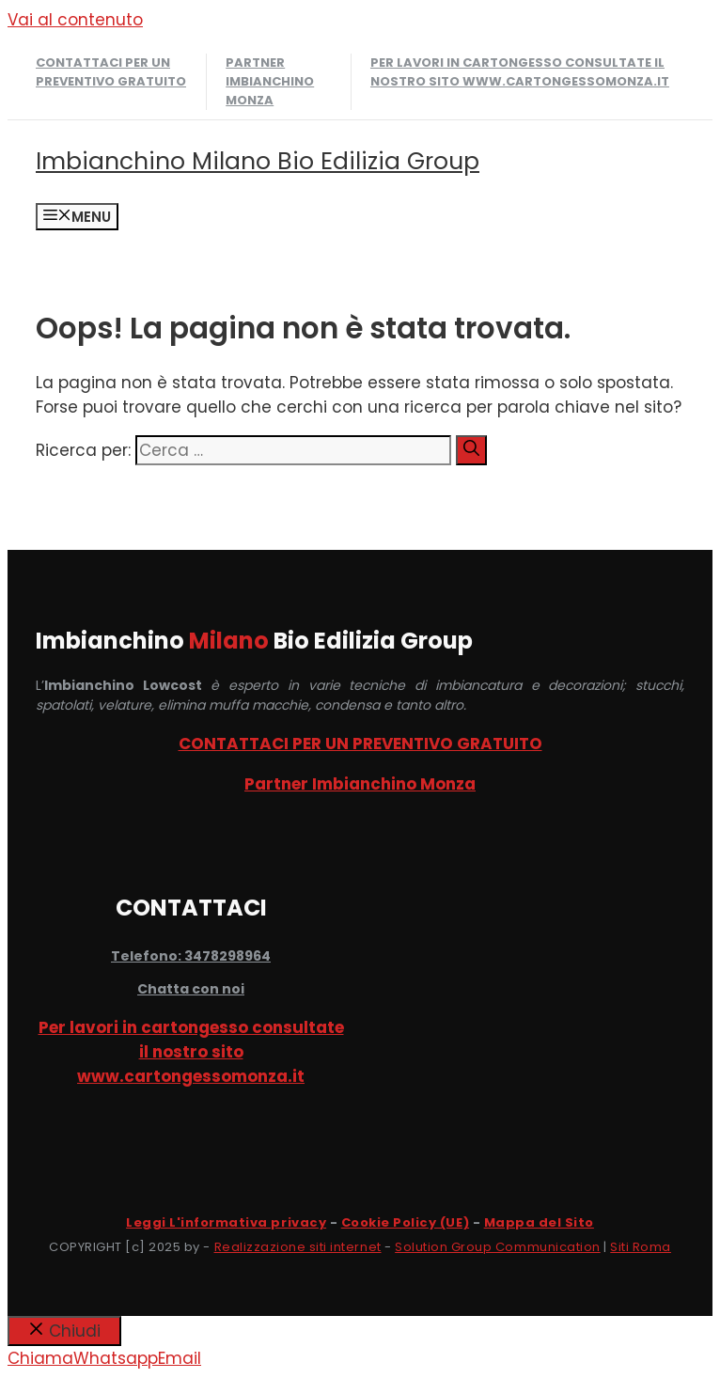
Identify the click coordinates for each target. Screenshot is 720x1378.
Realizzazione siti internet (298, 1247)
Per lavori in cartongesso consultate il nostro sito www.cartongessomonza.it (519, 72)
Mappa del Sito (539, 1222)
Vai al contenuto (75, 19)
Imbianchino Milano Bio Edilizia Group (257, 161)
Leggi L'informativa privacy (226, 1222)
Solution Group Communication (498, 1247)
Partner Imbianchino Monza (270, 81)
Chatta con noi (190, 988)
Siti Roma (640, 1247)
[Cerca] (471, 450)
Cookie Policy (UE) (405, 1222)
